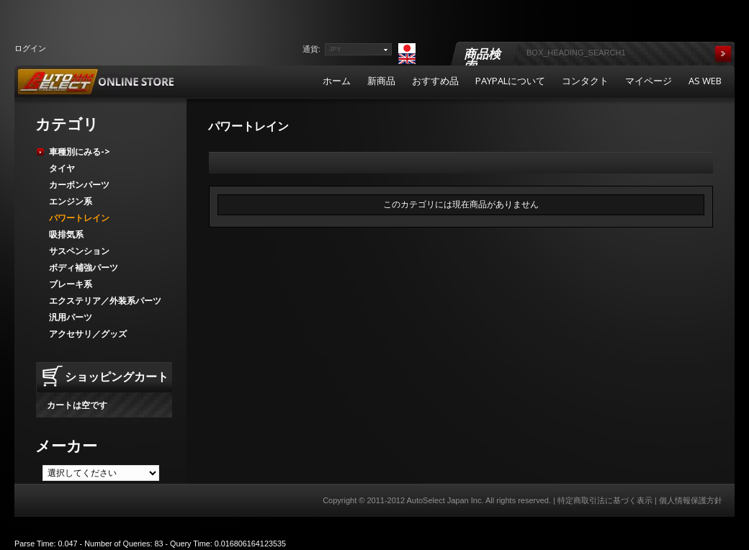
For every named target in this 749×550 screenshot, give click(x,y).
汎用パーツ (70, 317)
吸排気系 (66, 234)
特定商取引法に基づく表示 (604, 500)
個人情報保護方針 (690, 500)
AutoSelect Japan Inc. (444, 500)
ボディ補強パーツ (83, 267)
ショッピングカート (117, 376)
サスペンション (79, 251)
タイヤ (62, 168)
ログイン (30, 47)
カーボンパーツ (79, 185)
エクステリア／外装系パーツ (105, 300)
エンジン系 (70, 201)
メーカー (66, 446)
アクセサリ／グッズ (88, 334)
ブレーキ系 (70, 284)
